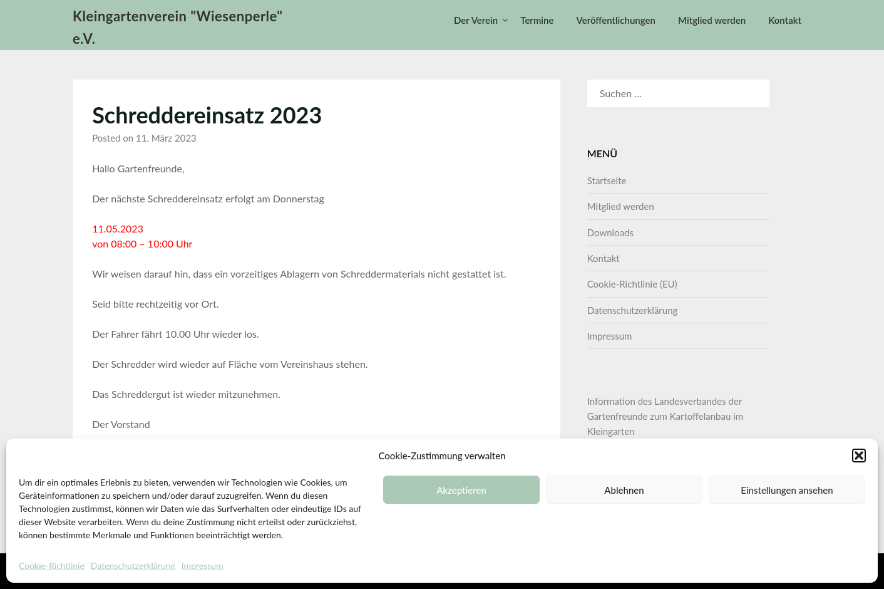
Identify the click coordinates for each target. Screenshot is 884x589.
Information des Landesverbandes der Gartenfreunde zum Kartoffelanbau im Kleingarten (665, 416)
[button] (859, 455)
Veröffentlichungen (616, 20)
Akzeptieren (461, 490)
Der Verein (476, 20)
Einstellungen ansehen (787, 490)
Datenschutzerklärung (133, 565)
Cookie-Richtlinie (52, 565)
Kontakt (784, 20)
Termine (536, 20)
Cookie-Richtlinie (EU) (632, 283)
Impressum (203, 565)
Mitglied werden (712, 20)
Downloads (610, 232)
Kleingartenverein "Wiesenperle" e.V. (178, 27)
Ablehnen (624, 490)
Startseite (607, 180)
